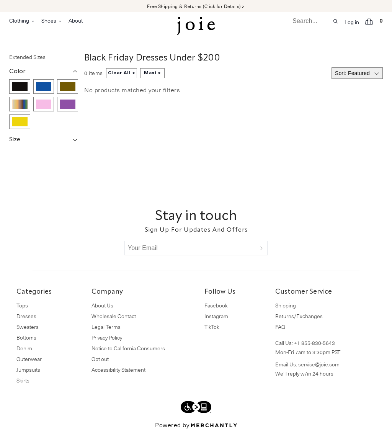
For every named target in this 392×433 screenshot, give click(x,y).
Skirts (22, 380)
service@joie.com (319, 364)
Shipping (285, 305)
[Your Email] (190, 248)
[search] (312, 21)
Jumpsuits (28, 370)
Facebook (216, 305)
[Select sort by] (357, 73)
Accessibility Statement (118, 370)
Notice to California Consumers (128, 348)
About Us (102, 305)
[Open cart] (374, 21)
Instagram (216, 316)
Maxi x (152, 73)
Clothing (22, 21)
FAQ (280, 327)
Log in (352, 22)
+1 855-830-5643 (314, 343)
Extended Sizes (27, 57)
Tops (22, 305)
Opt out (100, 359)
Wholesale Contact (113, 316)
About (76, 20)
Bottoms (26, 337)
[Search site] (335, 21)
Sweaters (27, 327)
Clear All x (122, 73)
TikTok (211, 327)
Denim (24, 348)
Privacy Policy (106, 337)
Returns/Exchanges (299, 316)
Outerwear (29, 359)
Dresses (26, 316)
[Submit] (261, 248)
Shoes (51, 21)
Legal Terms (106, 327)
